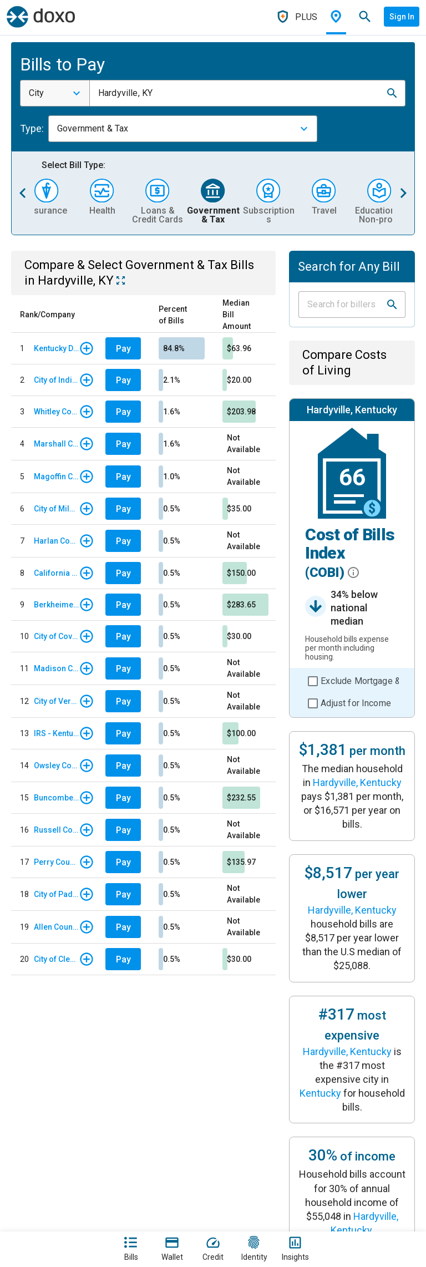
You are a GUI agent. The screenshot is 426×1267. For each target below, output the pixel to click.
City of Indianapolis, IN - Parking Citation (56, 380)
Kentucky (320, 1093)
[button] (392, 93)
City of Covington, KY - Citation (56, 636)
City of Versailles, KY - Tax (56, 701)
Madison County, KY (56, 668)
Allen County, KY (56, 927)
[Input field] (342, 304)
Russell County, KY (56, 829)
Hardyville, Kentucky (357, 782)
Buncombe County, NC (56, 797)
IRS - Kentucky (56, 733)
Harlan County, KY (56, 540)
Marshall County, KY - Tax (56, 443)
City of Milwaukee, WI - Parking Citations (56, 508)
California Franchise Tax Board (56, 573)
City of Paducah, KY (56, 894)
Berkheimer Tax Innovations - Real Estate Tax (56, 604)
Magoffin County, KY (56, 476)
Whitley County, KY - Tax (56, 411)
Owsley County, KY (56, 765)
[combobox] (55, 93)
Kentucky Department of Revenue (56, 348)
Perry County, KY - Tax (56, 862)
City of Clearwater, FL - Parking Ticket (56, 959)
